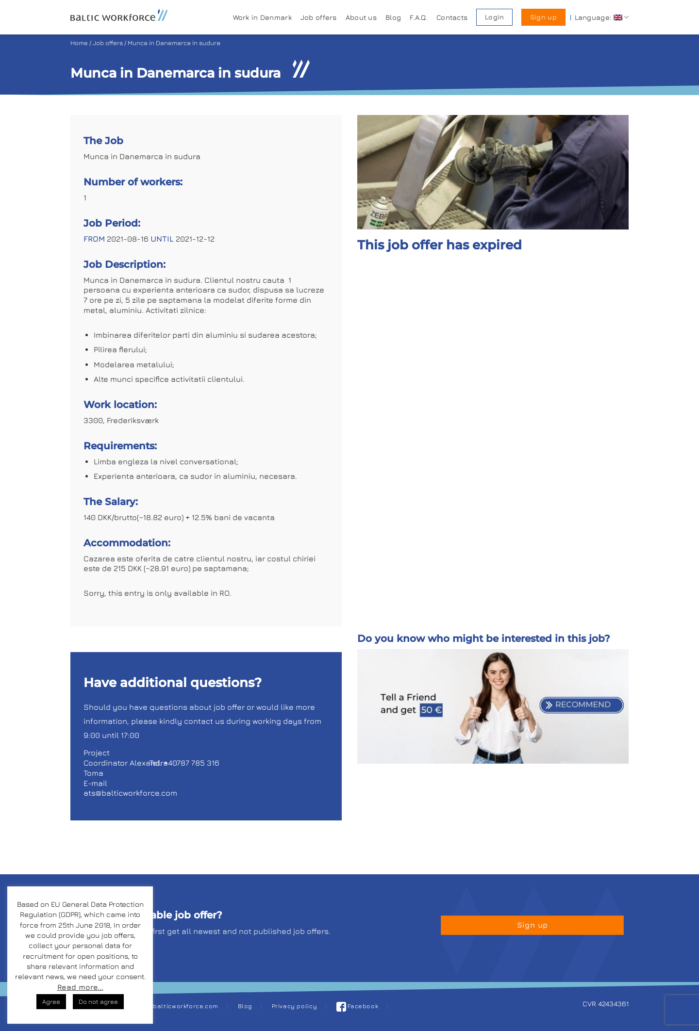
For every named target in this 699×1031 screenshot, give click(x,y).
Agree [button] (51, 1001)
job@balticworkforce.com (178, 1006)
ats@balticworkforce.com (130, 792)
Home (79, 43)
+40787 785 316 (191, 762)
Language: (602, 17)
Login (494, 17)
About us (361, 17)
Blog (393, 17)
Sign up (543, 17)
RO (224, 593)
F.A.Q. (419, 17)
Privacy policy (294, 1006)
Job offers (318, 17)
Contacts (451, 17)
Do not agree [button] (98, 1001)
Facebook (357, 1006)
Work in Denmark (262, 17)
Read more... (80, 987)
